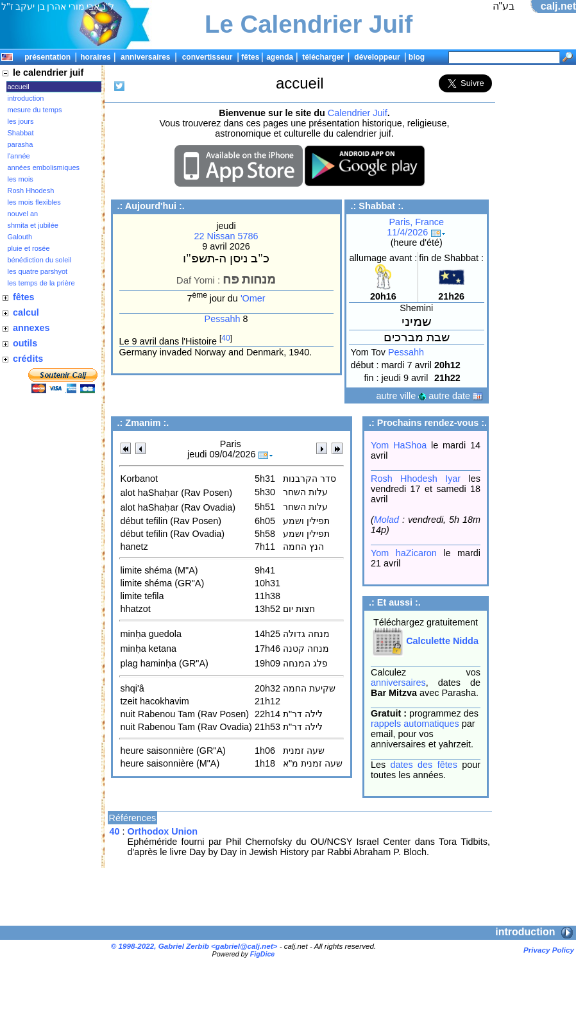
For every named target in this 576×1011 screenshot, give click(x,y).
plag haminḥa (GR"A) (164, 663)
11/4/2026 (416, 232)
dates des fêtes (424, 765)
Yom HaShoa (399, 445)
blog (417, 57)
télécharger (323, 57)
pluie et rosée (29, 248)
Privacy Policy (548, 950)
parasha (20, 144)
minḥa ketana (148, 648)
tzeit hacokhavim (155, 701)
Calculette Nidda (426, 641)
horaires (95, 57)
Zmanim (142, 423)
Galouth (20, 237)
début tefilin (144, 521)
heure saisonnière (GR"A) (173, 750)
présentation (47, 57)
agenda (279, 57)
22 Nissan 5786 (226, 236)
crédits (28, 358)
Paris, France (416, 222)
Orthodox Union (163, 831)
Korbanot (139, 478)
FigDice (262, 954)
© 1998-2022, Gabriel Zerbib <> (194, 946)
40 (225, 338)
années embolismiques (44, 167)
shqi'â (132, 688)
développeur (377, 57)
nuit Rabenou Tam (158, 714)
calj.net (558, 6)
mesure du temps (35, 110)
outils (25, 343)
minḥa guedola (151, 634)
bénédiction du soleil (40, 260)
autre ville (402, 396)
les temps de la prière (41, 283)
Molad (386, 519)
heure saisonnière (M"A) (170, 763)
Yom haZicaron (404, 553)
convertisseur (207, 57)
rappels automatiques (415, 723)
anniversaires (145, 57)
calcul (26, 312)
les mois (20, 179)
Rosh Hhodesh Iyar (416, 478)
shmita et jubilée (33, 225)
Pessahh (223, 319)
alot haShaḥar (150, 493)
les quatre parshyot (38, 271)
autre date (455, 396)
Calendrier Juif (357, 113)
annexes (31, 328)
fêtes (250, 57)
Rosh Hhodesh (31, 190)
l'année (19, 156)
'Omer (253, 298)
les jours (21, 121)
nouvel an (23, 213)
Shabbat (21, 133)
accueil (19, 86)
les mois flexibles (34, 202)
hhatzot (136, 609)
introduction (26, 98)
